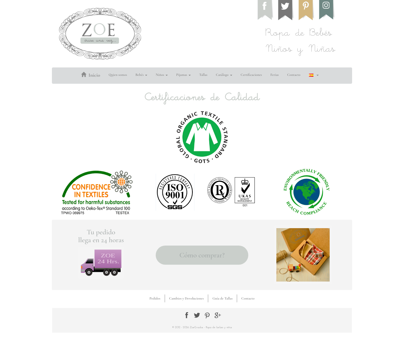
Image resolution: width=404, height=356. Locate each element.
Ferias (274, 74)
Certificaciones (251, 74)
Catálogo (224, 74)
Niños (162, 74)
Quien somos (118, 74)
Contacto (293, 74)
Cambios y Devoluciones (186, 298)
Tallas (203, 74)
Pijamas (183, 74)
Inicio (90, 75)
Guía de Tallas (222, 298)
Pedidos (155, 298)
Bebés (141, 74)
